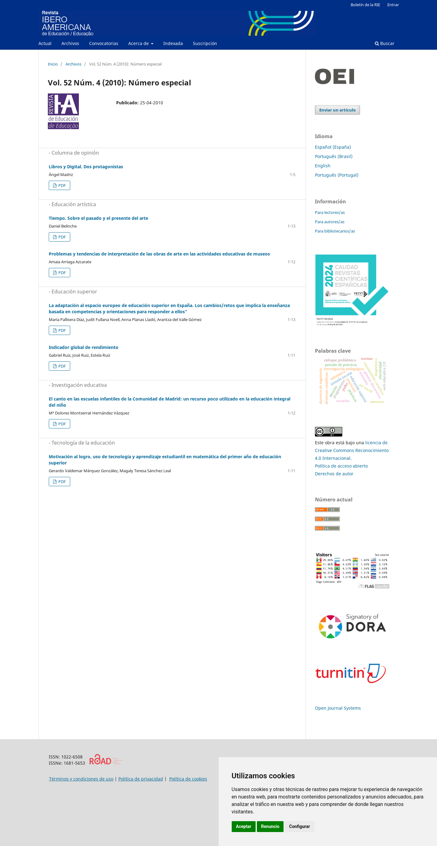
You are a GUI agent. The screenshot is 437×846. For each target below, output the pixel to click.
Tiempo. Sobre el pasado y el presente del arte (98, 218)
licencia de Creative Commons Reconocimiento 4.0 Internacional (352, 450)
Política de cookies (188, 779)
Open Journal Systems (338, 708)
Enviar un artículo (337, 110)
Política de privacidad (140, 779)
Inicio (53, 64)
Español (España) (333, 147)
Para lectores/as (330, 212)
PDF (61, 185)
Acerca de (139, 43)
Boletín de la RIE (365, 4)
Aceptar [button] (244, 826)
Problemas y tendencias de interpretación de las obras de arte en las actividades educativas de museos (159, 254)
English (322, 166)
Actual (45, 43)
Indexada (173, 43)
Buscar (384, 43)
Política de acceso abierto (341, 466)
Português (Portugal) (336, 175)
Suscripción (205, 43)
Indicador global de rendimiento (83, 347)
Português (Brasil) (334, 156)
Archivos (70, 43)
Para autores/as (329, 221)
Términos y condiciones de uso (81, 779)
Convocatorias (103, 43)
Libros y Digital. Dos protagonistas (86, 167)
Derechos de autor (334, 474)
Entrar (393, 4)
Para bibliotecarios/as (335, 231)
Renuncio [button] (270, 826)
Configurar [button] (299, 826)
